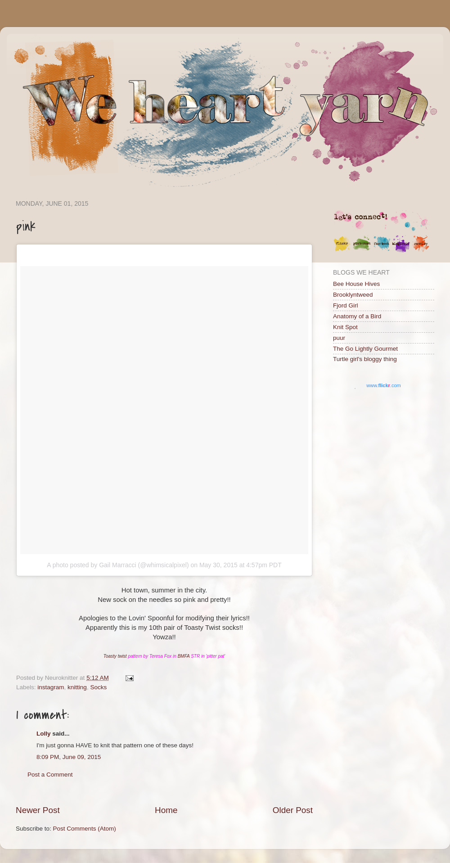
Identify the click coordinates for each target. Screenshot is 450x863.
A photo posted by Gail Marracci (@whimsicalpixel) (118, 565)
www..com (383, 385)
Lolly (43, 733)
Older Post (293, 810)
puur (339, 337)
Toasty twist (115, 656)
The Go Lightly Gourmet (365, 348)
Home (166, 810)
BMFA (184, 656)
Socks (98, 687)
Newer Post (38, 810)
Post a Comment (50, 774)
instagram (50, 687)
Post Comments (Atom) (84, 828)
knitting (77, 687)
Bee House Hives (356, 283)
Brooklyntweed (353, 294)
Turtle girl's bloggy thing (365, 359)
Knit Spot (345, 327)
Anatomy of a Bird (357, 316)
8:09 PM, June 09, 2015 (68, 757)
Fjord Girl (345, 305)
